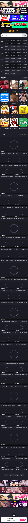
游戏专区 (25, 40)
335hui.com (14, 31)
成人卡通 (19, 52)
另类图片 (25, 61)
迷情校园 (7, 67)
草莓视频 (19, 70)
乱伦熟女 (19, 55)
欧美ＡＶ (19, 46)
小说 (2, 65)
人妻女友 (19, 64)
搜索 (25, 35)
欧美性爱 (25, 52)
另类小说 (13, 67)
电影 (2, 53)
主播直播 (19, 49)
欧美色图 (19, 58)
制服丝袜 (7, 55)
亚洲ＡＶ (7, 46)
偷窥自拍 (7, 58)
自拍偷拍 (13, 46)
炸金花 (12, 43)
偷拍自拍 (13, 52)
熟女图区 (19, 61)
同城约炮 (7, 70)
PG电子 (7, 40)
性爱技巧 (25, 67)
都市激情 (7, 64)
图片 (2, 59)
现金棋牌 (19, 43)
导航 (2, 71)
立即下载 (23, 519)
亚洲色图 (13, 58)
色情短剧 (13, 73)
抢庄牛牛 (25, 43)
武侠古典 (25, 64)
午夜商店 (13, 70)
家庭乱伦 (13, 64)
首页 (6, 475)
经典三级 (13, 55)
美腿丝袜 (7, 61)
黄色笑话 (19, 67)
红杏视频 (7, 73)
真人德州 (13, 40)
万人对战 (19, 40)
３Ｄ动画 (25, 46)
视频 (2, 47)
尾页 (22, 475)
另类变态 (25, 55)
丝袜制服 (13, 49)
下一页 (16, 475)
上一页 (11, 475)
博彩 (2, 41)
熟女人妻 (7, 49)
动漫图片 (25, 58)
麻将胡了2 (7, 43)
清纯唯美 (13, 61)
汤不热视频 (25, 70)
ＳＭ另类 (25, 49)
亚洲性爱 (7, 52)
